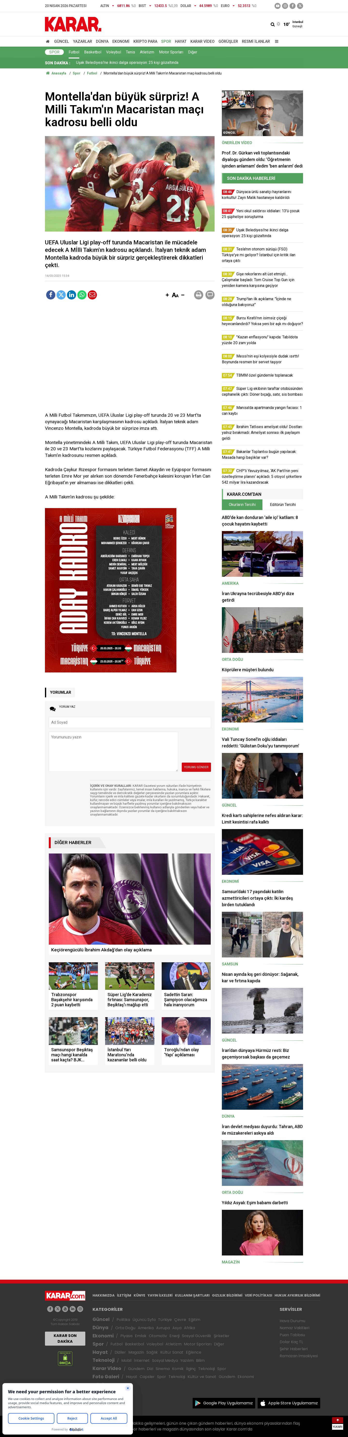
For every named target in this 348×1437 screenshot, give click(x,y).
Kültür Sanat (171, 1352)
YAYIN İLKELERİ (160, 1295)
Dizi (150, 1368)
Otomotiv (158, 1336)
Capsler (147, 1376)
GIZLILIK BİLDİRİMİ (227, 1295)
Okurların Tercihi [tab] (242, 504)
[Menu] (275, 41)
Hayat (181, 41)
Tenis (130, 52)
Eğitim (194, 1319)
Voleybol (113, 52)
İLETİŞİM (124, 1295)
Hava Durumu (292, 1321)
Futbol (74, 52)
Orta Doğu (125, 1328)
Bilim (200, 1360)
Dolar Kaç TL (291, 1342)
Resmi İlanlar (256, 41)
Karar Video (202, 41)
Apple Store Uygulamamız (293, 1403)
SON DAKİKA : (57, 63)
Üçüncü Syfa (144, 1319)
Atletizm (147, 52)
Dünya (102, 41)
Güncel (61, 41)
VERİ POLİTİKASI (258, 1295)
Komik (178, 1368)
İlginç (191, 1368)
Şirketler (222, 1336)
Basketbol (92, 52)
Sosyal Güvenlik (196, 1336)
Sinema (163, 1368)
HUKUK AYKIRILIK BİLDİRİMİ (297, 1295)
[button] (167, 295)
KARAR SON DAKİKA (65, 1338)
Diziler (120, 1352)
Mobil (126, 1360)
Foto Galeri (106, 1376)
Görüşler (228, 41)
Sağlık (152, 1352)
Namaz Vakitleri (294, 1328)
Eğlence (193, 1352)
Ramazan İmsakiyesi (299, 1356)
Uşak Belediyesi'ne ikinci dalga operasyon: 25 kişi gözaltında (127, 63)
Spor (166, 41)
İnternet (142, 1360)
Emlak (140, 1336)
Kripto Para (145, 41)
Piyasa (126, 1336)
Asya (176, 1328)
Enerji (174, 1336)
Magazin (136, 1352)
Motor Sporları (171, 52)
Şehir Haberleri (294, 1349)
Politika (123, 1319)
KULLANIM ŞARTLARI (192, 1295)
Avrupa (163, 1328)
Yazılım (187, 1360)
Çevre (180, 1319)
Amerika (146, 1328)
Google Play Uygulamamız (228, 1403)
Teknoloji (104, 1360)
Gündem (136, 1368)
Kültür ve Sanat (202, 1376)
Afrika (189, 1328)
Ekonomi (121, 41)
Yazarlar (82, 41)
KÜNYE (139, 1295)
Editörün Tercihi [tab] (283, 504)
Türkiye (165, 1319)
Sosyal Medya (165, 1360)
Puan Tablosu (292, 1335)
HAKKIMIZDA (104, 1295)
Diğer (192, 52)
